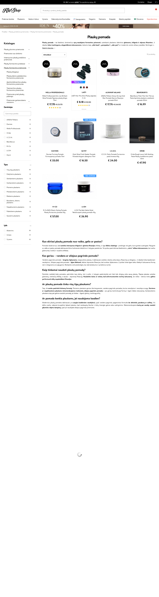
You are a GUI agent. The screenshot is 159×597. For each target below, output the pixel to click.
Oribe (2, 380)
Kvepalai (112, 19)
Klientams (34, 504)
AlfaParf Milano (5, 398)
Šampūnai (3, 418)
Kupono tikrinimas (36, 518)
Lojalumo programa (62, 511)
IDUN (2, 403)
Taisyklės (7, 506)
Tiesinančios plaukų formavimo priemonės (15, 89)
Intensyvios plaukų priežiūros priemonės (15, 59)
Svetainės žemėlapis (11, 518)
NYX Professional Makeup (9, 353)
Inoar (2, 323)
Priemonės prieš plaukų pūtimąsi (15, 95)
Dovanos (140, 19)
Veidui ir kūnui (33, 19)
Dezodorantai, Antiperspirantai (11, 450)
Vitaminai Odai (5, 485)
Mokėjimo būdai (35, 511)
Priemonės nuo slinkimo (13, 54)
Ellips (2, 363)
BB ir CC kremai (5, 467)
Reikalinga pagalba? (9, 560)
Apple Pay (7, 511)
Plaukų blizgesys (13, 72)
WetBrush (3, 331)
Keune (2, 356)
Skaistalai (3, 472)
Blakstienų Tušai (5, 470)
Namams (102, 19)
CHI (1, 390)
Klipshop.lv (59, 521)
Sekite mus (6, 576)
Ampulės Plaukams (6, 425)
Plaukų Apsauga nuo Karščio (10, 433)
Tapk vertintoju (61, 506)
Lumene (3, 410)
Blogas (150, 2)
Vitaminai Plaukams (7, 477)
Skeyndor (3, 370)
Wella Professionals (7, 368)
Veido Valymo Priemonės (9, 445)
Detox (2, 487)
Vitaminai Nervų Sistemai (9, 490)
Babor (2, 321)
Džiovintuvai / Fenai (7, 430)
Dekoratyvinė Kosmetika (60, 19)
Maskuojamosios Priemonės (9, 462)
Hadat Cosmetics (6, 375)
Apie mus (33, 506)
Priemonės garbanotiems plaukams (16, 101)
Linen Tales (4, 348)
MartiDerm (4, 343)
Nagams (92, 19)
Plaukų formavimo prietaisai (14, 64)
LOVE (77, 2)
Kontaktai (141, 2)
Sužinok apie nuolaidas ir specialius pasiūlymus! (18, 541)
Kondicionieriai (5, 420)
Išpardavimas (152, 19)
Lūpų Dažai (4, 475)
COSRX (2, 351)
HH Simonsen (5, 395)
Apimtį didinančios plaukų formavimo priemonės (16, 83)
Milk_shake (4, 318)
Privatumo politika (10, 509)
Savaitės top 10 (61, 509)
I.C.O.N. (3, 336)
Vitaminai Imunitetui (7, 492)
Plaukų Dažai (4, 435)
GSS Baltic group (62, 518)
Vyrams (45, 19)
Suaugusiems (80, 19)
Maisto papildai (125, 19)
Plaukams (21, 19)
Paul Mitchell (4, 405)
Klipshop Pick (60, 514)
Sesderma (3, 328)
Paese (2, 360)
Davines (3, 316)
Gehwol (2, 358)
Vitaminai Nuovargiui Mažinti (10, 482)
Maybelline (4, 338)
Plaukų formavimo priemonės (15, 68)
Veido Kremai (5, 438)
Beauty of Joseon (6, 341)
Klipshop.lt (8, 504)
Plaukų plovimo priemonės (14, 50)
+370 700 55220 (8, 562)
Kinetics (3, 385)
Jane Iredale (4, 333)
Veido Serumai (5, 443)
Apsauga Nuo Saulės (7, 452)
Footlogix (3, 388)
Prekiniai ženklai (8, 19)
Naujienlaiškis (10, 537)
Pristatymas (34, 514)
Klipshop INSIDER (10, 514)
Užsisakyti (11, 552)
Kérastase (3, 326)
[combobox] (54, 55)
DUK (5, 516)
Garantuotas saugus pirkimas (130, 497)
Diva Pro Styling (5, 373)
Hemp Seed (4, 400)
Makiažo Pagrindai (6, 457)
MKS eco (3, 383)
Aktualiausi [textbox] (47, 55)
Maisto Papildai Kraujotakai (9, 495)
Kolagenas (3, 480)
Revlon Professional (7, 378)
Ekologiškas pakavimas (89, 497)
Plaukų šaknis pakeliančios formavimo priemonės (16, 77)
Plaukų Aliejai (4, 423)
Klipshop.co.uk (61, 523)
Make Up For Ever (6, 408)
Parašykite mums (8, 567)
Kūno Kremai (4, 440)
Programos (60, 504)
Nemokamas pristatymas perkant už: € (18, 497)
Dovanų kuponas (87, 504)
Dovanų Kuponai (35, 516)
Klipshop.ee (60, 525)
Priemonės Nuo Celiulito (8, 448)
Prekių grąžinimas (49, 497)
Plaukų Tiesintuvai (6, 428)
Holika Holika (4, 393)
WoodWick (4, 346)
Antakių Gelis (4, 460)
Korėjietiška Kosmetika (8, 455)
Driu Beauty (4, 365)
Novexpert (4, 413)
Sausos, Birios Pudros (7, 465)
